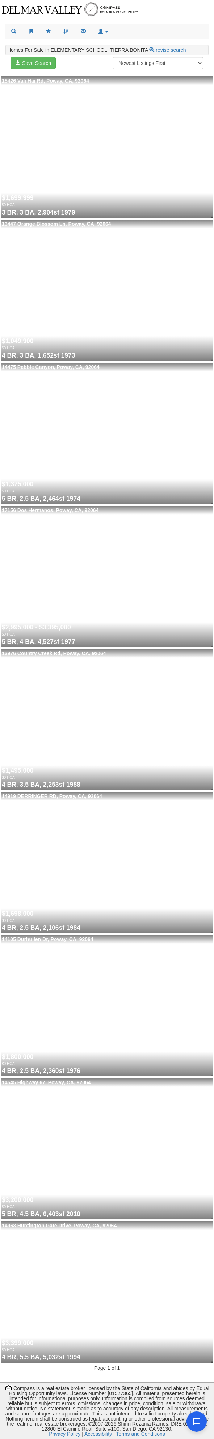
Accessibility (98, 1434)
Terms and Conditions (140, 1434)
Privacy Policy (64, 1434)
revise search (171, 50)
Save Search (33, 63)
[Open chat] (196, 1421)
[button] (103, 31)
